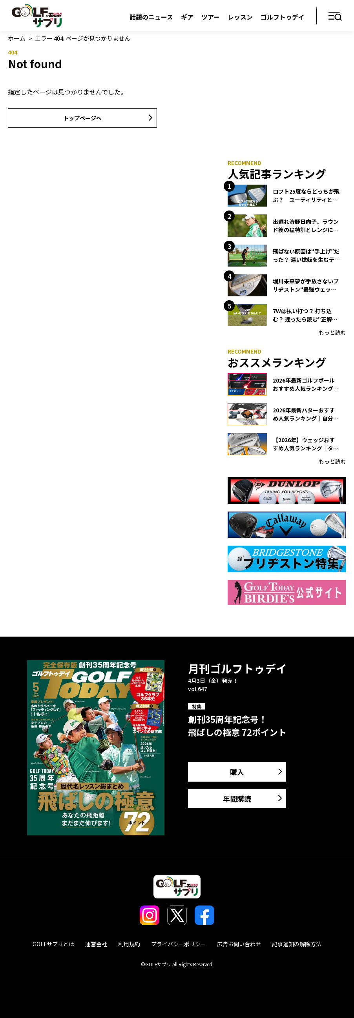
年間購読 (237, 798)
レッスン (240, 17)
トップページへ (82, 118)
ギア (187, 17)
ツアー (210, 17)
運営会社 (96, 944)
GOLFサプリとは (53, 944)
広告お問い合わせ (239, 944)
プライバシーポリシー (178, 944)
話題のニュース (151, 17)
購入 (237, 772)
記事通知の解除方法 (296, 944)
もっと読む (332, 332)
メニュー (335, 17)
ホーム (17, 38)
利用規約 (129, 944)
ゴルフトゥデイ (283, 17)
